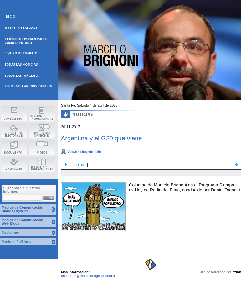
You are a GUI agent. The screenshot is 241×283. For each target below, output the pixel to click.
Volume (235, 164)
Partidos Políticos (16, 242)
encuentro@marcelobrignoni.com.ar (88, 276)
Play (66, 164)
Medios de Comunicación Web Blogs (22, 221)
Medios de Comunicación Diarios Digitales (22, 209)
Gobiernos (10, 232)
